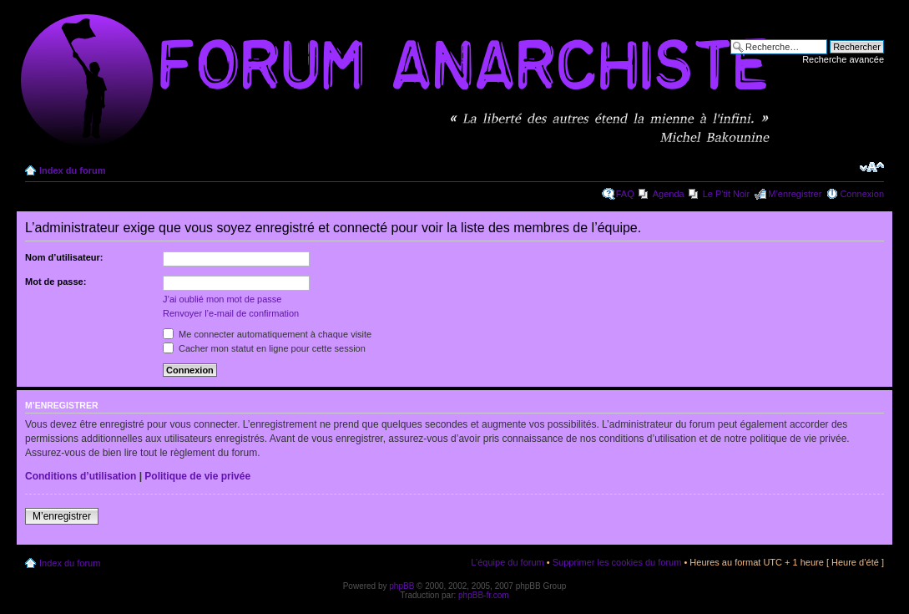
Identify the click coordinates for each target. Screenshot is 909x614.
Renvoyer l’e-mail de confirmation (231, 313)
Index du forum (72, 170)
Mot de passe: (55, 282)
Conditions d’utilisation (80, 476)
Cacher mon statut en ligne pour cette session (264, 348)
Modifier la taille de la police (872, 167)
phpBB (401, 586)
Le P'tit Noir (726, 194)
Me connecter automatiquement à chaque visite (267, 334)
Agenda (668, 194)
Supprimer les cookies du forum (617, 562)
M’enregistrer (794, 194)
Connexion (862, 194)
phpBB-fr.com (483, 595)
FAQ (625, 194)
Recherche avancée (843, 59)
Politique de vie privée (197, 476)
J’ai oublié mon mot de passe (222, 299)
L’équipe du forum (507, 562)
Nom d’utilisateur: (64, 257)
